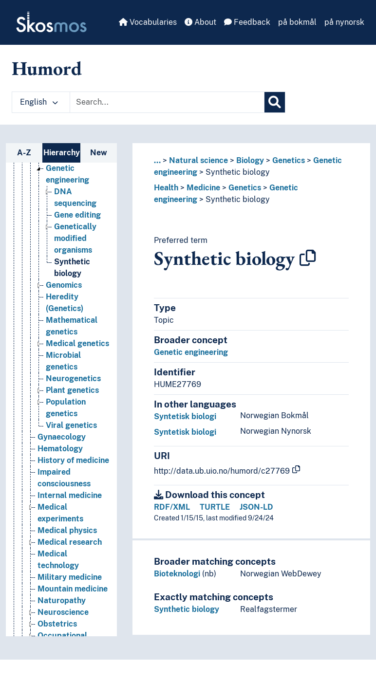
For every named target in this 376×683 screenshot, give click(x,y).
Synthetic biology (238, 172)
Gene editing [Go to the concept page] (77, 215)
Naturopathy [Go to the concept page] (62, 600)
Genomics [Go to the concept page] (64, 285)
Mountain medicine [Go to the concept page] (73, 588)
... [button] (157, 160)
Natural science (198, 160)
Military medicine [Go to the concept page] (70, 577)
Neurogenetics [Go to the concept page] (73, 378)
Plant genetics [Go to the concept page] (72, 390)
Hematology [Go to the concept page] (60, 448)
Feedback (247, 22)
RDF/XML (172, 507)
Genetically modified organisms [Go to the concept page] (75, 238)
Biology (250, 160)
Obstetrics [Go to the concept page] (57, 623)
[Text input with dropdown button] (167, 102)
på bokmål (297, 22)
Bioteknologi (177, 573)
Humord (47, 68)
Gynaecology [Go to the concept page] (62, 437)
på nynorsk (344, 22)
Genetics (288, 160)
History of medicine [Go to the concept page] (73, 460)
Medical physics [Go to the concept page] (67, 530)
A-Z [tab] (24, 152)
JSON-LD (256, 507)
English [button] (39, 102)
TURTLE (215, 507)
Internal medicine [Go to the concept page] (70, 495)
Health (166, 187)
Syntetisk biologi (185, 416)
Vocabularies (148, 22)
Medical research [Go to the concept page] (70, 542)
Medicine (203, 187)
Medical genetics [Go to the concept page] (77, 343)
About (200, 22)
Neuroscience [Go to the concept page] (63, 612)
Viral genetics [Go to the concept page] (71, 425)
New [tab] (98, 152)
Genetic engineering (191, 352)
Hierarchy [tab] (61, 152)
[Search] (274, 102)
